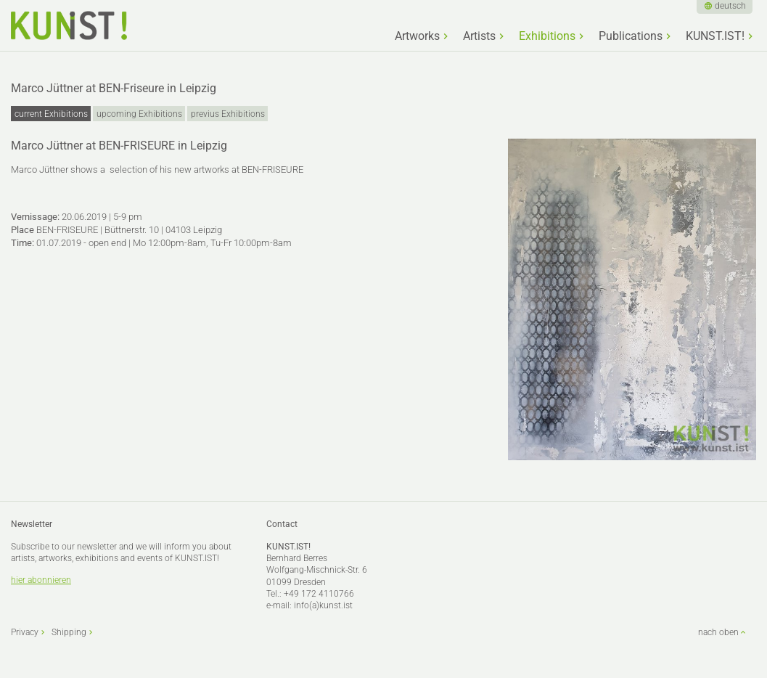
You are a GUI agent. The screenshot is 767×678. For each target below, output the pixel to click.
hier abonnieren (41, 580)
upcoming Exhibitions (139, 114)
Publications (631, 36)
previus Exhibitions (228, 114)
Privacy (24, 632)
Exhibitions (547, 36)
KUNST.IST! (715, 36)
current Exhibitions (51, 114)
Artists (479, 36)
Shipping (69, 632)
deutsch (730, 6)
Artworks (417, 36)
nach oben (718, 632)
